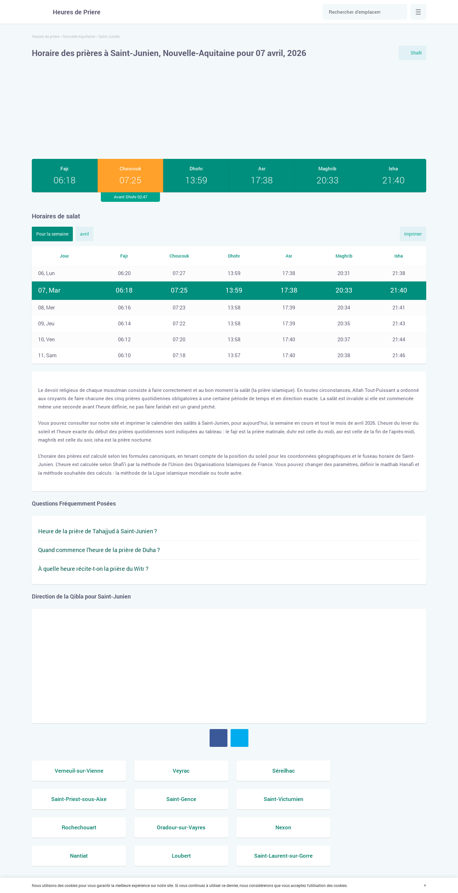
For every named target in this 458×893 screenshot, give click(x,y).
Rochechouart (279, 799)
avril (84, 234)
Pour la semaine (52, 234)
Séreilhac (279, 770)
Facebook (218, 738)
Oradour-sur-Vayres (380, 799)
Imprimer (413, 234)
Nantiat (179, 827)
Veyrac (178, 770)
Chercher (399, 12)
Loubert (279, 827)
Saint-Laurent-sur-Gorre (379, 827)
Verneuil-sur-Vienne (78, 770)
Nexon (78, 827)
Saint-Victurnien (178, 799)
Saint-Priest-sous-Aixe (379, 770)
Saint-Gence (78, 799)
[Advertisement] (229, 109)
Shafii (416, 52)
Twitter (239, 738)
